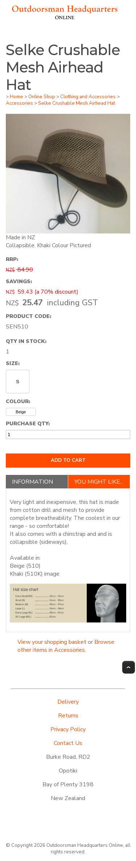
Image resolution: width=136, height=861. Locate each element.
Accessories (19, 103)
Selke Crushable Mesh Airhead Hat (76, 103)
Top (128, 667)
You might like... (98, 482)
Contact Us (68, 743)
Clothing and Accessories (88, 97)
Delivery (68, 702)
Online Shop (41, 97)
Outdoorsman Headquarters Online (84, 845)
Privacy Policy (68, 729)
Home (16, 97)
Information (32, 482)
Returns (68, 716)
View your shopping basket (51, 642)
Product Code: (28, 316)
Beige (21, 412)
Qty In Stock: (26, 341)
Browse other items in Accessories (65, 646)
